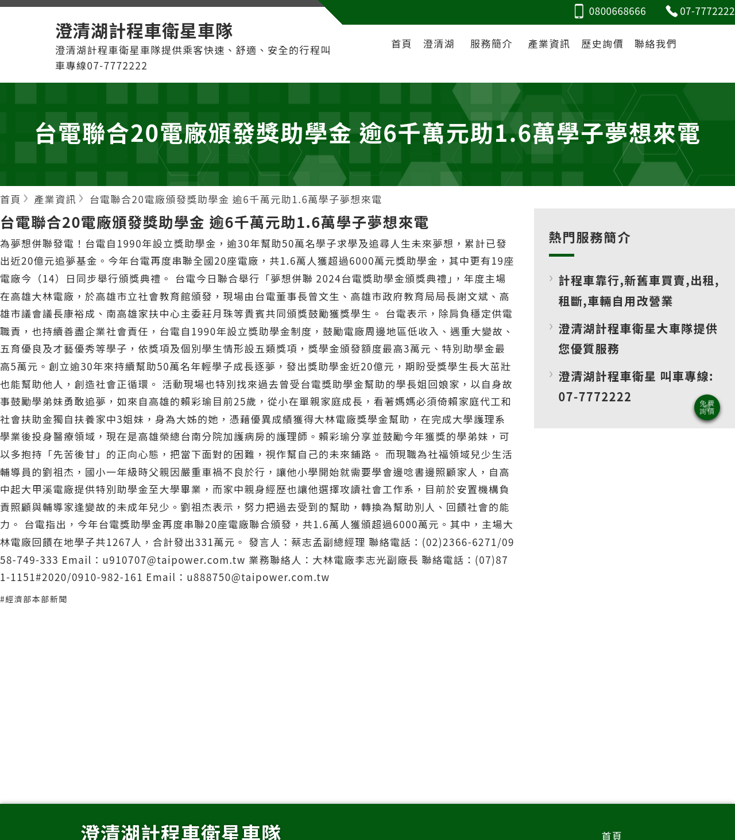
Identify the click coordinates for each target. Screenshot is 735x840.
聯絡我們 (656, 43)
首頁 (401, 43)
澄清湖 (439, 43)
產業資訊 (549, 43)
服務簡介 (491, 43)
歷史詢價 (602, 43)
